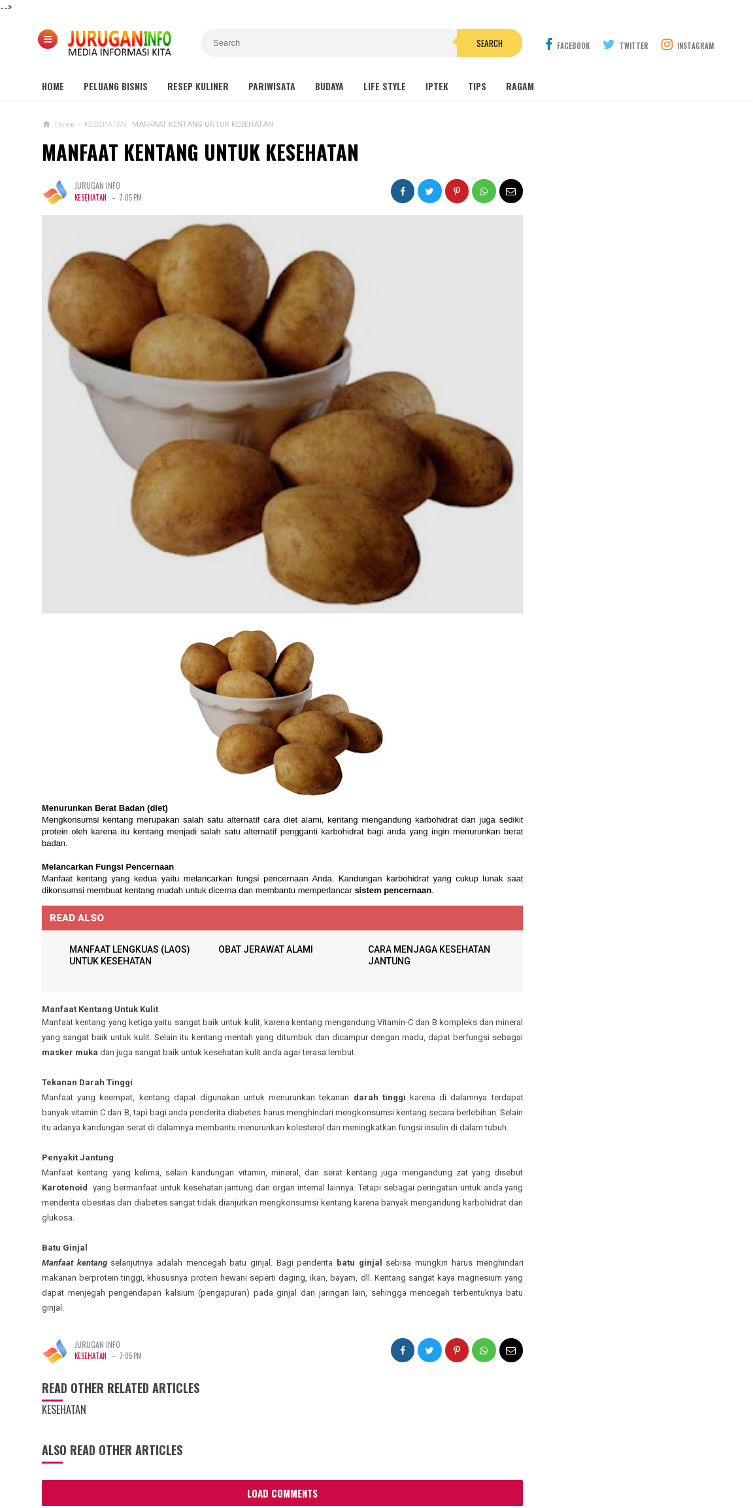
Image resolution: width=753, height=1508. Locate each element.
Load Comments (270, 1488)
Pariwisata (271, 86)
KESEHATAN (91, 197)
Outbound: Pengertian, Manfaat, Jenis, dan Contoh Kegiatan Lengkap (614, 476)
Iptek (437, 86)
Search (450, 43)
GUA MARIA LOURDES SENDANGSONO (605, 420)
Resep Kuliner (198, 86)
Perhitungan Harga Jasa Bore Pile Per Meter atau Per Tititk (599, 807)
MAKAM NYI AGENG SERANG (588, 395)
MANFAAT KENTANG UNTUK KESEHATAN (200, 152)
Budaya (329, 86)
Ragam (520, 86)
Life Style (384, 86)
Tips (477, 86)
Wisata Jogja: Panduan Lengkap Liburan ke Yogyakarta (614, 366)
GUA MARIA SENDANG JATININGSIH (600, 445)
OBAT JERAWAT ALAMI (261, 930)
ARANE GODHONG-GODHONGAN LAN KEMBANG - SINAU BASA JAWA (598, 756)
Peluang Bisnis (116, 86)
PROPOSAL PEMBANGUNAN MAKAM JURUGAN (624, 656)
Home (53, 86)
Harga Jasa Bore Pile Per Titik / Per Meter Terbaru (603, 858)
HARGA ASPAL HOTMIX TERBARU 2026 (593, 705)
